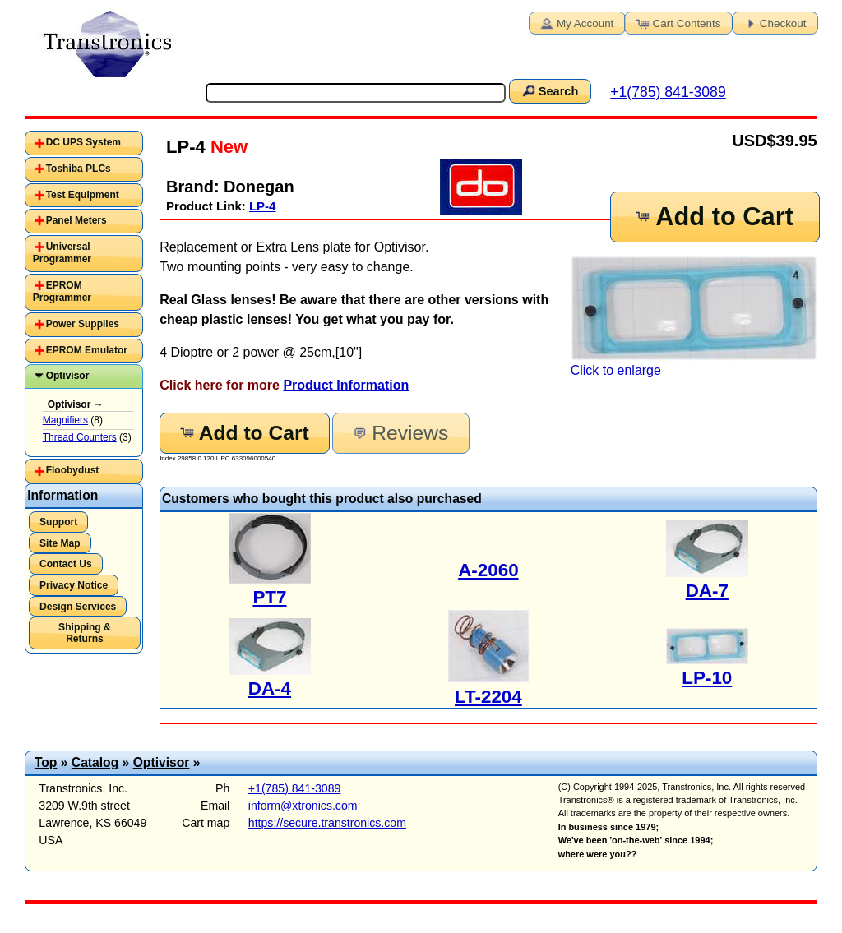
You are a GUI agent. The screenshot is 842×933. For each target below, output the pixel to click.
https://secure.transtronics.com (327, 822)
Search (549, 90)
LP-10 (707, 677)
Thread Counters (80, 437)
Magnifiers (65, 420)
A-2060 (488, 570)
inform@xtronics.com (303, 805)
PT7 (269, 597)
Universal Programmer (62, 253)
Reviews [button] (399, 433)
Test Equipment (82, 195)
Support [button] (58, 522)
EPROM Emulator (86, 350)
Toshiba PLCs (78, 168)
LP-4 (262, 206)
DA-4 (269, 688)
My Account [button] (575, 22)
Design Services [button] (77, 606)
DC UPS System (83, 142)
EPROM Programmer (62, 291)
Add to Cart (713, 216)
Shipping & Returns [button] (84, 632)
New (227, 146)
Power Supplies (82, 324)
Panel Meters (76, 220)
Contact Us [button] (65, 564)
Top (46, 762)
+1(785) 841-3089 (667, 92)
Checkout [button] (774, 22)
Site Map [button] (60, 543)
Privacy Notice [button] (73, 585)
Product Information (346, 385)
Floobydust (72, 470)
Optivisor (68, 375)
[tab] (84, 143)
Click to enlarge (694, 316)
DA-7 (707, 590)
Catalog (95, 762)
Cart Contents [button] (677, 22)
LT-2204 (488, 696)
